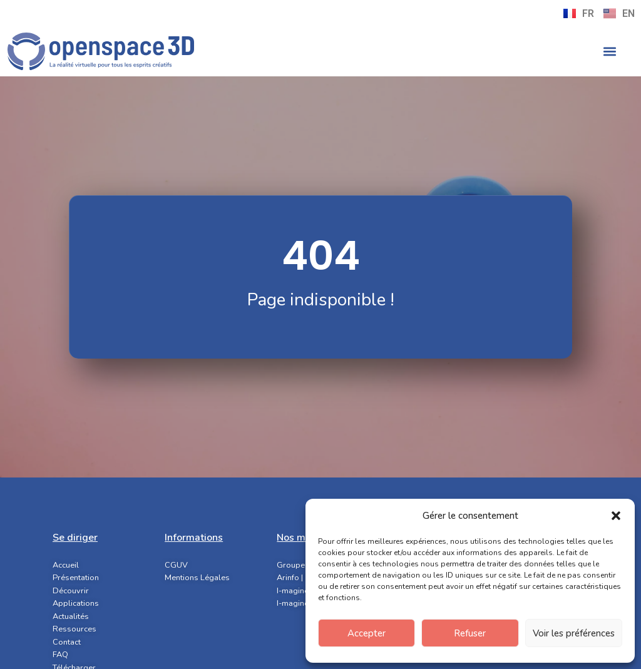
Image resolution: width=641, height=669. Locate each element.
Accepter (366, 633)
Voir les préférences (574, 633)
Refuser (470, 633)
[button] (616, 515)
